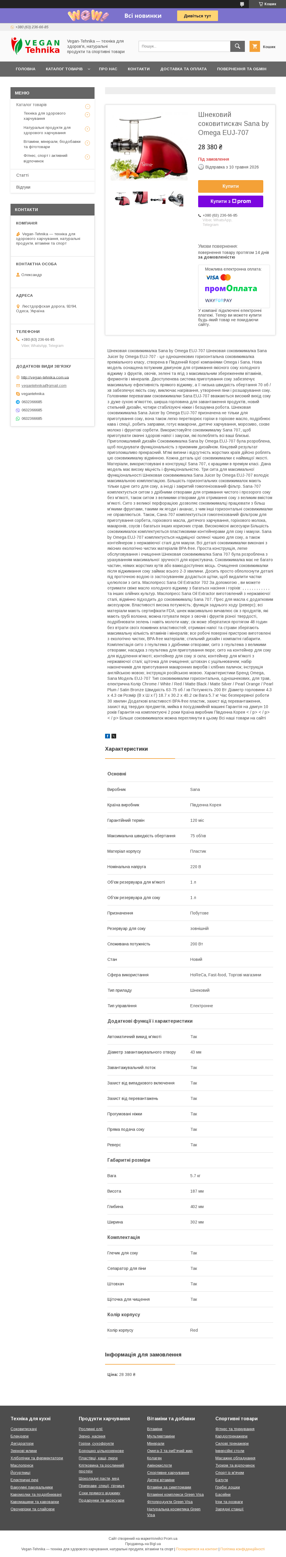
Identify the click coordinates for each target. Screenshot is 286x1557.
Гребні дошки (227, 1487)
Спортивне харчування (168, 1472)
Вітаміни (154, 1429)
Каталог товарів (64, 69)
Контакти (139, 69)
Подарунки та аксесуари (101, 1500)
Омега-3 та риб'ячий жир (170, 1451)
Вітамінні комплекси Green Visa (175, 1494)
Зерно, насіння (92, 1436)
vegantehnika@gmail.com (44, 385)
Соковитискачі (24, 1429)
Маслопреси (22, 1465)
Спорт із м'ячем (229, 1472)
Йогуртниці (20, 1472)
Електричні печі (24, 1480)
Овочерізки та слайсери (33, 1509)
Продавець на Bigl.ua (143, 1544)
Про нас (108, 69)
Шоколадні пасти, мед (99, 1478)
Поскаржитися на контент (197, 1549)
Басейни (223, 1494)
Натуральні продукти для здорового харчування (47, 130)
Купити (231, 186)
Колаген (154, 1458)
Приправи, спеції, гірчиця (101, 1486)
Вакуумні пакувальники (32, 1487)
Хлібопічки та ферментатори (37, 1458)
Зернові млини (24, 1451)
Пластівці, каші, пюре (98, 1458)
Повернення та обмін (241, 69)
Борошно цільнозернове (101, 1451)
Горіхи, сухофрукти (96, 1443)
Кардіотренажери (231, 1436)
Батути (221, 1480)
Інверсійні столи (229, 1451)
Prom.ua (170, 1539)
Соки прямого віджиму (99, 1493)
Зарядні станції (229, 1509)
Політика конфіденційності (242, 1549)
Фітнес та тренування (234, 1429)
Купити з (230, 201)
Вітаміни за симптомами (169, 1487)
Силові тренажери (232, 1443)
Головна (25, 69)
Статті (22, 175)
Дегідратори (22, 1443)
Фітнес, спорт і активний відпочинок (45, 158)
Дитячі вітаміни (161, 1480)
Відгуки (23, 187)
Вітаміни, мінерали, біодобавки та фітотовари (52, 144)
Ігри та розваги (229, 1502)
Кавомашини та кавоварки (35, 1502)
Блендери (20, 1436)
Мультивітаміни (161, 1436)
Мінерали (155, 1443)
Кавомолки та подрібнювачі (36, 1494)
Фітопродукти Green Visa (170, 1502)
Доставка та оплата (183, 69)
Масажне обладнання (235, 1458)
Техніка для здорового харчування (45, 116)
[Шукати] (237, 46)
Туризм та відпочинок (235, 1465)
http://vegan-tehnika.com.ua (45, 377)
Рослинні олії (91, 1429)
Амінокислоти (159, 1465)
